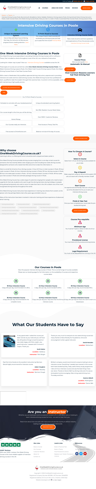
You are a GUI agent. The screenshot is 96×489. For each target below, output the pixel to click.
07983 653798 (89, 1)
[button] (86, 6)
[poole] (13, 403)
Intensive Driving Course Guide (80, 42)
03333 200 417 (78, 1)
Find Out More (56, 40)
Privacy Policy (92, 470)
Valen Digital (57, 486)
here (86, 61)
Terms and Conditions (80, 470)
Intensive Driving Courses (36, 62)
